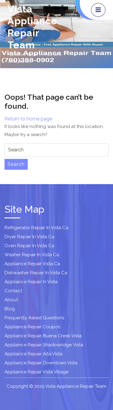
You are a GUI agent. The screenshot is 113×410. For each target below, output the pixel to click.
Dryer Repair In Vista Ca (29, 236)
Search (16, 164)
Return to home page (28, 119)
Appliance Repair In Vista (31, 281)
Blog (10, 308)
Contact (13, 290)
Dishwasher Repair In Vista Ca (36, 272)
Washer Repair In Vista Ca (32, 254)
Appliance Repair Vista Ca (32, 263)
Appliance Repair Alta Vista (33, 354)
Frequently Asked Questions (34, 317)
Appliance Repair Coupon (33, 327)
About (11, 299)
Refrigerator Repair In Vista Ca (36, 227)
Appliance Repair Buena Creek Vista (43, 336)
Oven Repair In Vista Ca (29, 245)
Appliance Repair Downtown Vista (41, 363)
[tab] (98, 10)
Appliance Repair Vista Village (36, 372)
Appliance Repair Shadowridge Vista (44, 345)
